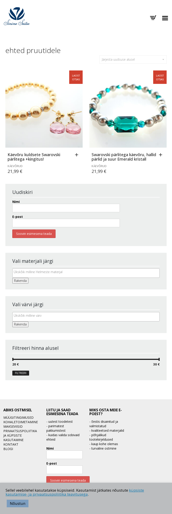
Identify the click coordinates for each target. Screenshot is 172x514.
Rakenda (20, 280)
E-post (17, 217)
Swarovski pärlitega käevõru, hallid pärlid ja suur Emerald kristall (124, 157)
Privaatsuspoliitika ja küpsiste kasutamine (20, 435)
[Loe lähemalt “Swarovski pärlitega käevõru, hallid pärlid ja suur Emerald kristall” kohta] (161, 155)
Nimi (16, 202)
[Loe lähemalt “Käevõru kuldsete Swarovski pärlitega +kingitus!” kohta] (77, 155)
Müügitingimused (18, 417)
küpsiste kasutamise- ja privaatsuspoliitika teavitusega (75, 492)
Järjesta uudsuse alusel (133, 59)
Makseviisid (13, 426)
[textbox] (87, 272)
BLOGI (8, 449)
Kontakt (10, 444)
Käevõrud (15, 166)
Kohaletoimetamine (20, 422)
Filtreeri (20, 373)
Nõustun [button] (17, 503)
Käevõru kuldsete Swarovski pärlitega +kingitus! (34, 157)
